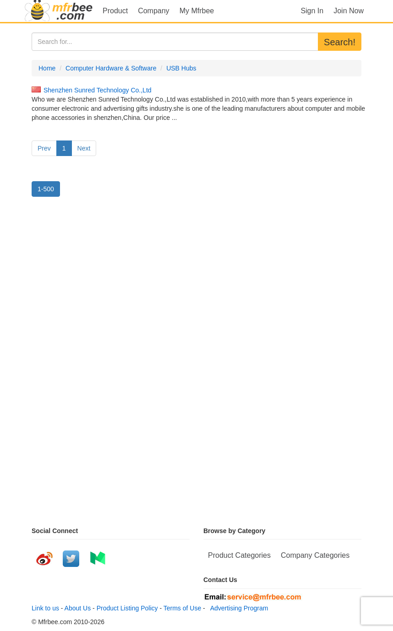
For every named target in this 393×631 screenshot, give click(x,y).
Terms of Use (182, 608)
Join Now (348, 11)
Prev (44, 148)
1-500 (46, 189)
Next (84, 148)
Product (115, 11)
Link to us (45, 608)
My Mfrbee (197, 11)
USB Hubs (181, 68)
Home (46, 68)
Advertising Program (237, 608)
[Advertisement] (196, 286)
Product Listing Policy (127, 608)
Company (153, 11)
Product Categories (239, 555)
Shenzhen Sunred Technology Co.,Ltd (98, 90)
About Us (78, 608)
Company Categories (315, 555)
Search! (339, 42)
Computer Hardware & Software (111, 68)
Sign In (311, 11)
